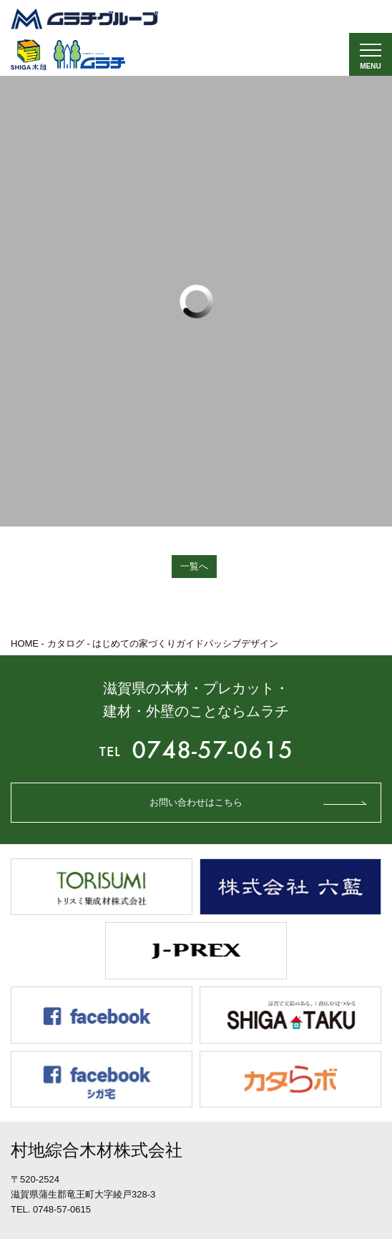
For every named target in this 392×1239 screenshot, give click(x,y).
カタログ (65, 643)
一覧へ (194, 566)
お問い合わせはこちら (196, 802)
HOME (25, 643)
